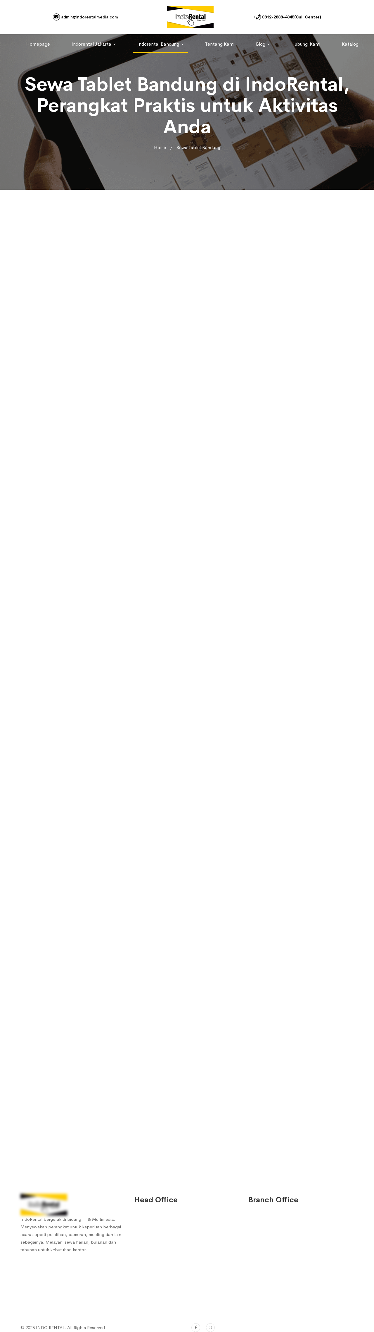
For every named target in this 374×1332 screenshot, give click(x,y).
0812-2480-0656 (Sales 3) (167, 1259)
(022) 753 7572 (157, 1299)
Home (160, 147)
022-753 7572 (156, 1287)
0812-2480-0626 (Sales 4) (167, 1271)
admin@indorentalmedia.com (85, 16)
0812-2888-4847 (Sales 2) (167, 1247)
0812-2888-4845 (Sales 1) (167, 1235)
